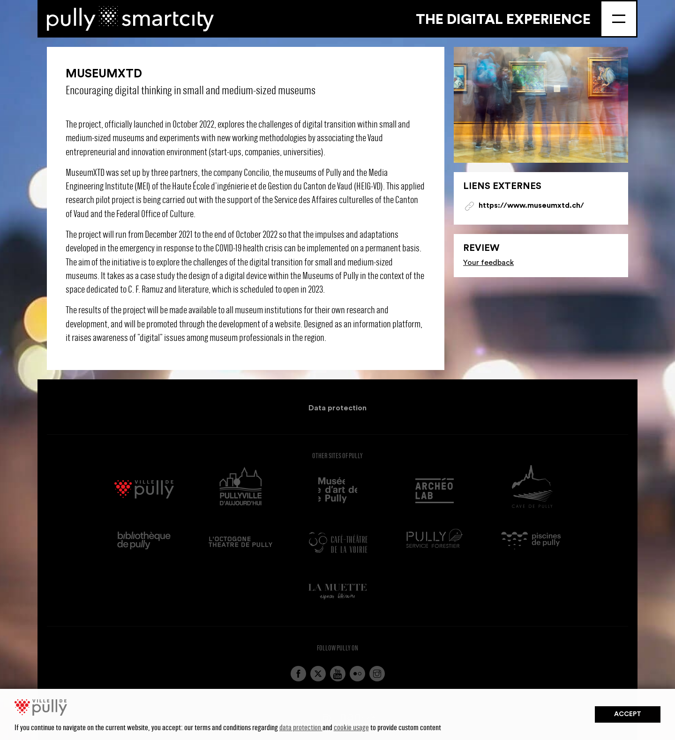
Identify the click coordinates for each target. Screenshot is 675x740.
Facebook (298, 673)
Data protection (337, 408)
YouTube (337, 673)
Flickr (357, 673)
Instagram (377, 673)
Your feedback (488, 262)
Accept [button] (627, 714)
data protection (300, 727)
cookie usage (351, 727)
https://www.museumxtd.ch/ (531, 205)
